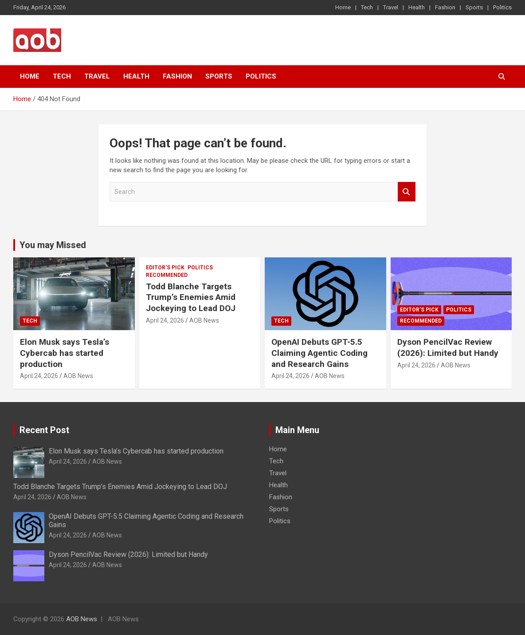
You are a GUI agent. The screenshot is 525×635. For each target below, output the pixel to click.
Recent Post (44, 430)
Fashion (445, 7)
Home (343, 7)
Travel (390, 7)
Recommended (167, 275)
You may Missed (53, 245)
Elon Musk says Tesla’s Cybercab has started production (64, 353)
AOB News (78, 375)
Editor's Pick (165, 267)
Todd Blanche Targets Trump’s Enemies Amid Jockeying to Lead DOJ (190, 297)
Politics (502, 7)
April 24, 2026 (39, 375)
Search (406, 192)
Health (416, 7)
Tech (367, 7)
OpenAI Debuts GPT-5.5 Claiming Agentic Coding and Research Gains (319, 353)
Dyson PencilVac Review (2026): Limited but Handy (447, 347)
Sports (474, 7)
